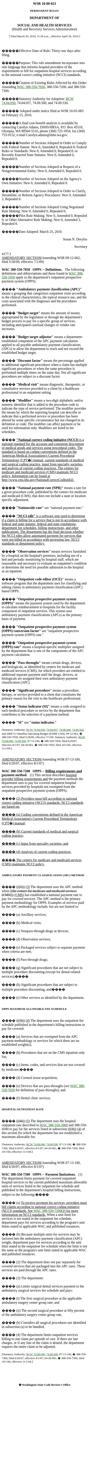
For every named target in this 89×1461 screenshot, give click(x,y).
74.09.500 (77, 729)
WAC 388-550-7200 (47, 1211)
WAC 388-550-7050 (31, 87)
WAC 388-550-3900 (54, 1125)
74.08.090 (65, 729)
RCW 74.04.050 (35, 729)
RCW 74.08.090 (35, 1144)
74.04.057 (52, 729)
